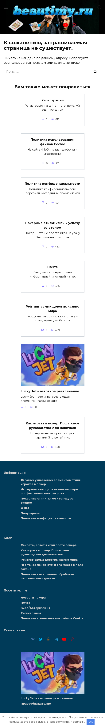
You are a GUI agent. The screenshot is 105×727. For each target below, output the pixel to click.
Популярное (30, 513)
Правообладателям (36, 703)
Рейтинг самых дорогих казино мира (52, 308)
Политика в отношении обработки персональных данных (47, 576)
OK (91, 721)
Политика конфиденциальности (52, 183)
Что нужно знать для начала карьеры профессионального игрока (49, 491)
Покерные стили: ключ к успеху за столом (52, 225)
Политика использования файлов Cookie (52, 142)
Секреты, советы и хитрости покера (48, 545)
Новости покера (33, 597)
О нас (25, 508)
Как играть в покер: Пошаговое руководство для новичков (52, 426)
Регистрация (52, 100)
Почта (52, 267)
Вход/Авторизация (35, 608)
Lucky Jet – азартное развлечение (50, 391)
